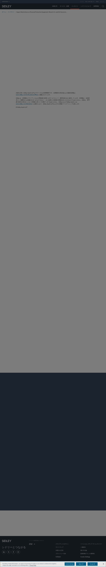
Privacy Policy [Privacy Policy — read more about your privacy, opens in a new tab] (33, 565)
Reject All (81, 564)
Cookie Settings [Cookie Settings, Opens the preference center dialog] (69, 564)
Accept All (92, 564)
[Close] (103, 564)
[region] (53, 564)
